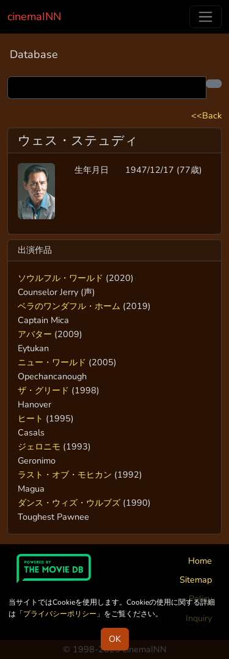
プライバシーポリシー (59, 614)
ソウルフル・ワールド (60, 278)
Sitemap (196, 579)
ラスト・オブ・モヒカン (65, 474)
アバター (35, 334)
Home (200, 561)
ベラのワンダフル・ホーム (69, 306)
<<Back (206, 115)
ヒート (30, 418)
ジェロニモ (39, 446)
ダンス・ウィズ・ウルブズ (69, 503)
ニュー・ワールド (52, 362)
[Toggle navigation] (205, 16)
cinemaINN (34, 16)
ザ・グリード (43, 390)
